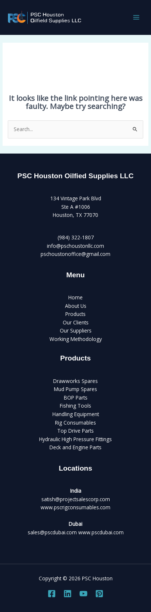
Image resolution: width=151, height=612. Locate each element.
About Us (75, 305)
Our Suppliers (76, 330)
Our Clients (76, 322)
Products (75, 313)
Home (75, 297)
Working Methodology (75, 338)
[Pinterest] (99, 594)
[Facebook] (52, 594)
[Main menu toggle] (136, 17)
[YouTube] (83, 594)
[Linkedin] (68, 594)
